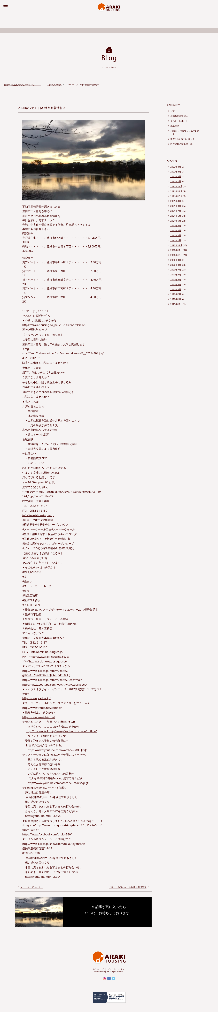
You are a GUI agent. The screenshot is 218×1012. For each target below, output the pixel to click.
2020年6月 (175, 274)
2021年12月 (176, 186)
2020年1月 (175, 299)
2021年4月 (175, 225)
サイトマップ (98, 969)
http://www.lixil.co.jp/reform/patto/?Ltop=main (52, 680)
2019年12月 (176, 304)
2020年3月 (175, 289)
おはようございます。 (31, 887)
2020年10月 (176, 254)
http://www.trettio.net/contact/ (42, 708)
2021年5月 (175, 220)
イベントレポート (179, 120)
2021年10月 (176, 196)
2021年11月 (176, 191)
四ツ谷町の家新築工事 (181, 144)
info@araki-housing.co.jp (38, 515)
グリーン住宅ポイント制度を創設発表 (127, 887)
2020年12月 (176, 245)
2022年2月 (175, 176)
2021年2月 (175, 235)
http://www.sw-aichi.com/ (38, 717)
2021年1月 (175, 240)
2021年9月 (175, 200)
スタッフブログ (54, 84)
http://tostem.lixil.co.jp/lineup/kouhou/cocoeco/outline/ (61, 731)
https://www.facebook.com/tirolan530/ (47, 834)
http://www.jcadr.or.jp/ (36, 698)
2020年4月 (175, 284)
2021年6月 (175, 215)
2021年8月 (175, 205)
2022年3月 (175, 171)
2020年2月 (175, 294)
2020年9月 (175, 259)
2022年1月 (175, 181)
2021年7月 (175, 210)
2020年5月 (175, 279)
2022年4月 (175, 166)
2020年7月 (175, 269)
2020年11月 (176, 250)
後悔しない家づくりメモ (182, 139)
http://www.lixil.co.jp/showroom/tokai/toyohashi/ (53, 844)
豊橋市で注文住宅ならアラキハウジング (22, 84)
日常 (172, 110)
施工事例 (174, 125)
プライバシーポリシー (116, 969)
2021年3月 (175, 230)
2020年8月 (175, 264)
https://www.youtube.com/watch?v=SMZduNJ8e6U (54, 684)
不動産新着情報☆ (179, 115)
